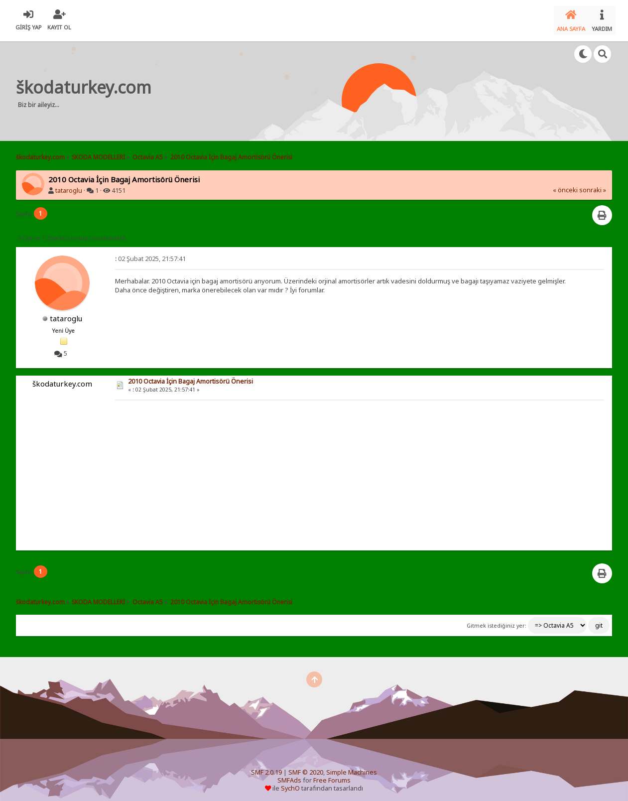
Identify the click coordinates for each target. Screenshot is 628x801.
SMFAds (289, 776)
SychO (290, 784)
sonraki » (592, 186)
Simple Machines (351, 768)
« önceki (565, 186)
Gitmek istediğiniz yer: (496, 621)
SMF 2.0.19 (266, 768)
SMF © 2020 (305, 768)
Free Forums (332, 776)
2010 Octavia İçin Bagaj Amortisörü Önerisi (190, 377)
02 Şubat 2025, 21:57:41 (150, 255)
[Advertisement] (347, 86)
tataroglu (68, 186)
